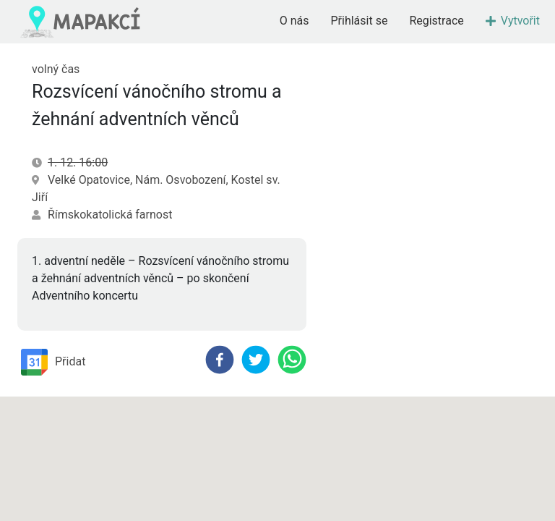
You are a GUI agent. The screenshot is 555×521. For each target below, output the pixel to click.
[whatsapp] (292, 359)
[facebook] (219, 359)
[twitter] (255, 359)
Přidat (53, 362)
